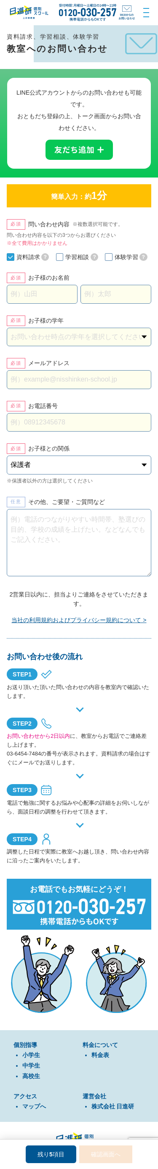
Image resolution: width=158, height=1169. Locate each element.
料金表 (100, 1055)
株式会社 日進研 (112, 1106)
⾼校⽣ (31, 1076)
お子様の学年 (46, 320)
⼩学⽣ (31, 1055)
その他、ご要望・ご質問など (66, 501)
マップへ (34, 1106)
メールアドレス (49, 363)
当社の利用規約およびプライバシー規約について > (78, 620)
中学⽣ (31, 1065)
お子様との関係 (49, 448)
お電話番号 (43, 406)
